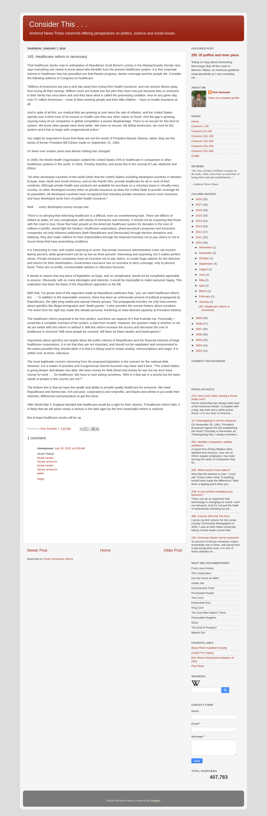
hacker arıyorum (47, 461)
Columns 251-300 (202, 151)
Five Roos (197, 666)
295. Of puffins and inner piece (215, 55)
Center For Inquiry (202, 652)
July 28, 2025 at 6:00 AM (70, 448)
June (202, 274)
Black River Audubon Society (209, 647)
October (204, 258)
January (204, 301)
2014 (199, 220)
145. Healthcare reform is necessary (214, 308)
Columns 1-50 (200, 126)
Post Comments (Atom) (58, 558)
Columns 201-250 (202, 146)
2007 (199, 329)
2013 (199, 226)
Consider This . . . (58, 24)
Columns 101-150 (202, 136)
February (205, 296)
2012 (199, 231)
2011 (199, 237)
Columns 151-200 (202, 141)
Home (105, 550)
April (202, 285)
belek (40, 473)
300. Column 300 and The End (210, 516)
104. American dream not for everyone (215, 537)
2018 (199, 199)
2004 (199, 345)
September (206, 263)
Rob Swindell (221, 92)
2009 (199, 318)
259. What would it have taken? (210, 470)
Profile (195, 156)
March (203, 291)
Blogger (155, 800)
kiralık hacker (45, 457)
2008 (199, 323)
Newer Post (37, 550)
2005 (199, 340)
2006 (199, 334)
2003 (199, 350)
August (204, 269)
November (206, 252)
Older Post (173, 550)
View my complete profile (223, 97)
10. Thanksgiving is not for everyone (213, 420)
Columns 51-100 (201, 131)
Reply (40, 478)
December (206, 247)
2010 (199, 242)
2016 (199, 210)
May (202, 280)
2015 (199, 215)
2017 (199, 204)
